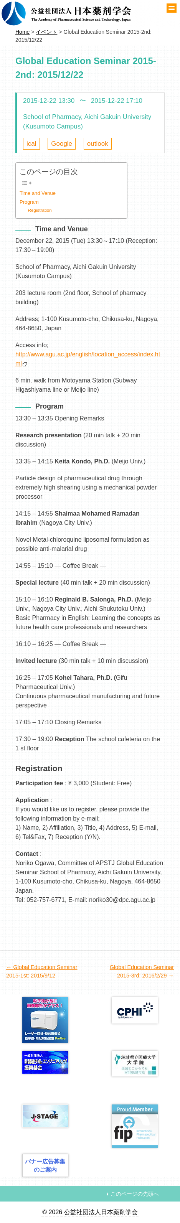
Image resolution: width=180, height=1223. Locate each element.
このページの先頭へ (135, 1194)
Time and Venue (38, 193)
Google (61, 143)
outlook (97, 143)
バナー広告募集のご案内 (45, 1165)
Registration (40, 210)
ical (31, 143)
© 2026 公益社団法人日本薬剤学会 (89, 1212)
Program (29, 202)
